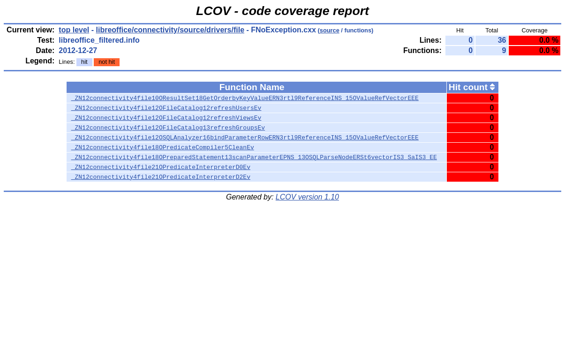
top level (74, 30)
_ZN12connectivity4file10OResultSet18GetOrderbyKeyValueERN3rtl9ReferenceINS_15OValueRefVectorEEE (245, 98)
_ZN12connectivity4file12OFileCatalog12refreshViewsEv (166, 118)
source (329, 30)
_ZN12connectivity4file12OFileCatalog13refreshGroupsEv (168, 127)
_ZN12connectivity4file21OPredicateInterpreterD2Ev (160, 177)
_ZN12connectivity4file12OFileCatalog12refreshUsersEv (166, 108)
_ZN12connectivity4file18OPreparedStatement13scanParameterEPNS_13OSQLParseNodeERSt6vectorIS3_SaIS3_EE (254, 157)
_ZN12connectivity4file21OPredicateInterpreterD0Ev (160, 167)
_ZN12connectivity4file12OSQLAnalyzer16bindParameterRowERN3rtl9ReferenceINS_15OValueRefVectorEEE (245, 137)
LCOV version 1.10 (307, 197)
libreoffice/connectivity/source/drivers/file (170, 30)
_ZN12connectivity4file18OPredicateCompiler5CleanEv (162, 147)
